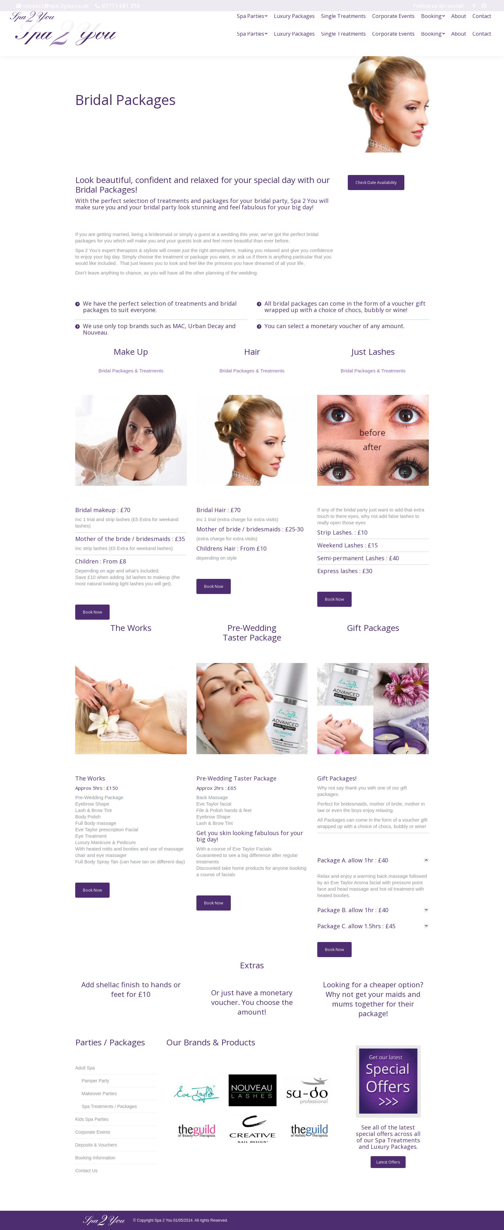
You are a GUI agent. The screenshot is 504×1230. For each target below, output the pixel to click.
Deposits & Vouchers (96, 1144)
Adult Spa (85, 1067)
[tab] (373, 860)
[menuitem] (252, 34)
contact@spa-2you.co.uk (52, 5)
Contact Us (86, 1170)
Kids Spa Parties (92, 1119)
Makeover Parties (99, 1093)
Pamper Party (95, 1080)
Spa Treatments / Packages (109, 1106)
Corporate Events (92, 1132)
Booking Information (95, 1157)
